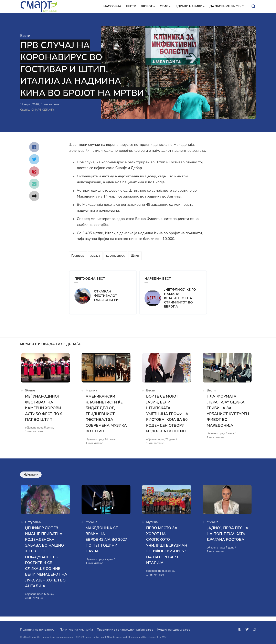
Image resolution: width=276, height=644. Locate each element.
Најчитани (30, 477)
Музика (91, 392)
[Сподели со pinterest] (34, 171)
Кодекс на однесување (173, 630)
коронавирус (115, 256)
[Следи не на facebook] (240, 629)
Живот (30, 392)
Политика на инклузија (76, 630)
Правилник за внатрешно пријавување (125, 630)
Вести (25, 35)
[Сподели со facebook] (34, 147)
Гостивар (77, 256)
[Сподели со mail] (34, 184)
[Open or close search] (253, 6)
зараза (95, 256)
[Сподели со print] (34, 196)
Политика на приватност (37, 630)
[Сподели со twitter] (34, 159)
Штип (135, 256)
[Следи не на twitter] (247, 629)
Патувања (33, 526)
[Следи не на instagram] (253, 629)
